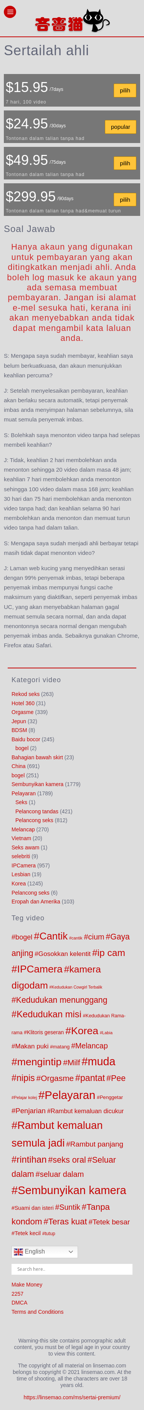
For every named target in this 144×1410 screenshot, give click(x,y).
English (29, 1252)
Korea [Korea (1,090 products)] (84, 1031)
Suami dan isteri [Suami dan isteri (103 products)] (34, 1208)
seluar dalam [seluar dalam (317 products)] (62, 1174)
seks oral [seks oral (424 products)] (69, 1160)
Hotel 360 (23, 703)
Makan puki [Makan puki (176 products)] (31, 1046)
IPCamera (24, 865)
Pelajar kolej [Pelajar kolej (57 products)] (25, 1097)
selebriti (21, 856)
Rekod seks (26, 694)
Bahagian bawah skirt (37, 757)
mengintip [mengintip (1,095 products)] (39, 1062)
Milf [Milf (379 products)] (74, 1062)
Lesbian (21, 874)
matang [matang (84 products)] (61, 1047)
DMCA (19, 1303)
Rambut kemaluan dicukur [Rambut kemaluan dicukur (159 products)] (87, 1110)
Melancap (23, 829)
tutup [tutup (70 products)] (50, 1233)
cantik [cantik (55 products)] (77, 938)
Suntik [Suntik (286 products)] (69, 1207)
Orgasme (23, 712)
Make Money (27, 1285)
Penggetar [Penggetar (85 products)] (111, 1097)
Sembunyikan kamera (37, 784)
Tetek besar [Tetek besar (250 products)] (111, 1222)
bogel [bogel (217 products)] (23, 937)
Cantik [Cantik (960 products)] (54, 936)
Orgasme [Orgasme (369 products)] (57, 1078)
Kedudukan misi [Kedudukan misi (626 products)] (49, 1014)
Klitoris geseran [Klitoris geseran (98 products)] (45, 1032)
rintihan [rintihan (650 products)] (31, 1159)
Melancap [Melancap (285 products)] (91, 1045)
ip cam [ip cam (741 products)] (111, 953)
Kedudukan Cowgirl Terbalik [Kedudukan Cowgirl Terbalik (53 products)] (77, 987)
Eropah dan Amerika (36, 901)
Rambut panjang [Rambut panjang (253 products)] (96, 1144)
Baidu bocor (26, 739)
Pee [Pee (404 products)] (118, 1078)
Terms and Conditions (37, 1312)
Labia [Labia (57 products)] (107, 1032)
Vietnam (21, 838)
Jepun (19, 721)
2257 (17, 1294)
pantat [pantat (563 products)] (92, 1078)
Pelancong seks (34, 820)
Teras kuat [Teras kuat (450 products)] (67, 1221)
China (19, 766)
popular (120, 126)
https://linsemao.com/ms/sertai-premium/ (71, 1397)
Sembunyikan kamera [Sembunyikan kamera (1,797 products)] (72, 1190)
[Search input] (74, 1269)
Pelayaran (24, 793)
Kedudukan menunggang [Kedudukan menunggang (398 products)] (62, 1000)
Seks (21, 802)
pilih (125, 90)
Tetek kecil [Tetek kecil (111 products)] (28, 1233)
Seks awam (25, 847)
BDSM (19, 730)
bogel (21, 748)
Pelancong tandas (36, 811)
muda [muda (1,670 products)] (101, 1061)
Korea (19, 883)
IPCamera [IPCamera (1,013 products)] (40, 969)
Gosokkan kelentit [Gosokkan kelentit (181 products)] (64, 954)
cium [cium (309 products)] (96, 937)
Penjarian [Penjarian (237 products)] (30, 1111)
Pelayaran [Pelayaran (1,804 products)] (70, 1095)
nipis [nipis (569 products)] (26, 1078)
